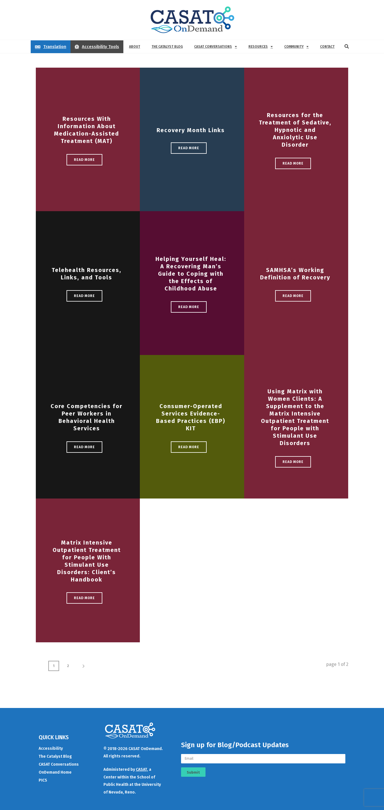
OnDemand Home (55, 772)
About (134, 47)
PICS (43, 780)
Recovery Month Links (191, 130)
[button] (346, 46)
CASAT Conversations (215, 46)
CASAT (141, 769)
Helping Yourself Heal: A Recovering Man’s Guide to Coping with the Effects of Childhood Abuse (190, 274)
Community (296, 46)
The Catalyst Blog (167, 47)
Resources (260, 46)
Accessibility (51, 748)
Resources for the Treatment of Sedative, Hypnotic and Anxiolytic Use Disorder (295, 130)
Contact (327, 47)
